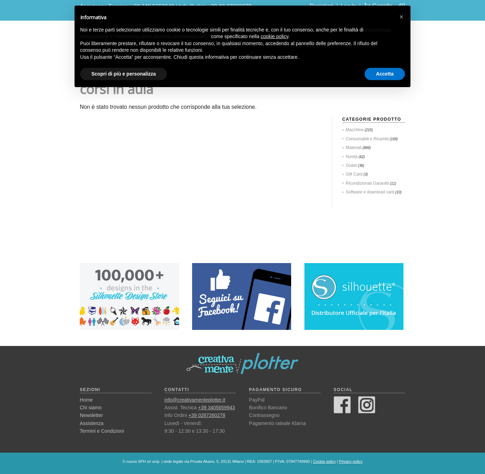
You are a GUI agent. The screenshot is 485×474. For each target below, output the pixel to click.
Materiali (353, 147)
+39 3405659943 (216, 407)
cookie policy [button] (274, 36)
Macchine (355, 129)
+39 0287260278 (206, 415)
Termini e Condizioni (102, 431)
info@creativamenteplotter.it (194, 400)
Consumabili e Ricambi (367, 138)
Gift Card (354, 174)
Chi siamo (90, 407)
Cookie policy (324, 461)
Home (86, 400)
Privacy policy (351, 461)
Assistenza (92, 423)
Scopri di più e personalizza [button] (123, 74)
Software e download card (370, 192)
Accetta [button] (385, 74)
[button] (401, 16)
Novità (352, 156)
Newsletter (91, 415)
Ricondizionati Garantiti (367, 183)
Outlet (351, 165)
